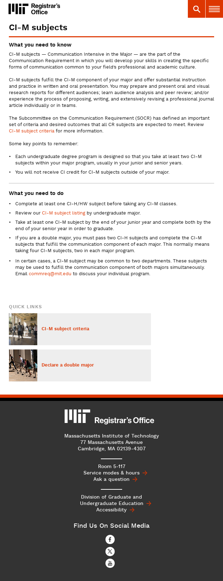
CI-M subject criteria (65, 329)
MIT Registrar (52, 9)
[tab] (196, 9)
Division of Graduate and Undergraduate (111, 500)
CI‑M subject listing (63, 213)
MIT (78, 416)
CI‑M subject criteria (31, 131)
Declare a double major (68, 365)
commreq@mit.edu (50, 274)
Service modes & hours (111, 473)
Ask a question (111, 479)
